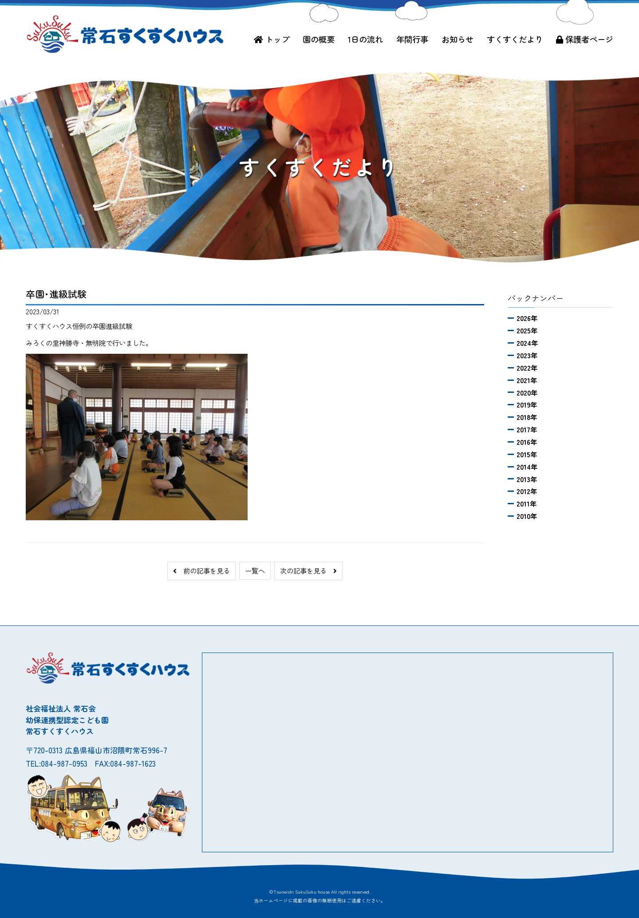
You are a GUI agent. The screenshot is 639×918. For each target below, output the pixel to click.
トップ (271, 39)
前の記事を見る (201, 570)
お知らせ (457, 39)
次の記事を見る (308, 570)
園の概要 (319, 39)
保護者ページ (584, 39)
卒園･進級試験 (56, 294)
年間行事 (412, 39)
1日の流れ (365, 39)
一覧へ (255, 570)
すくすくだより (515, 39)
